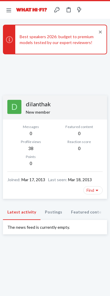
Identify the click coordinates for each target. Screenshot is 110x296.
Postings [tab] (53, 211)
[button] (9, 10)
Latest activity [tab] (21, 211)
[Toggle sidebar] (90, 10)
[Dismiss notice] (99, 33)
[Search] (102, 10)
